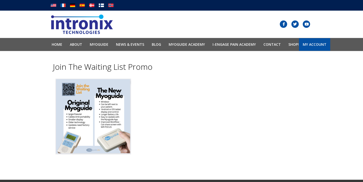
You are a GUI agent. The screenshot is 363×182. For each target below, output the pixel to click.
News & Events (130, 44)
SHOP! (293, 44)
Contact (272, 44)
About (76, 44)
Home (57, 44)
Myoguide (99, 44)
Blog (156, 44)
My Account (314, 44)
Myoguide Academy (187, 44)
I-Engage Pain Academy (234, 44)
